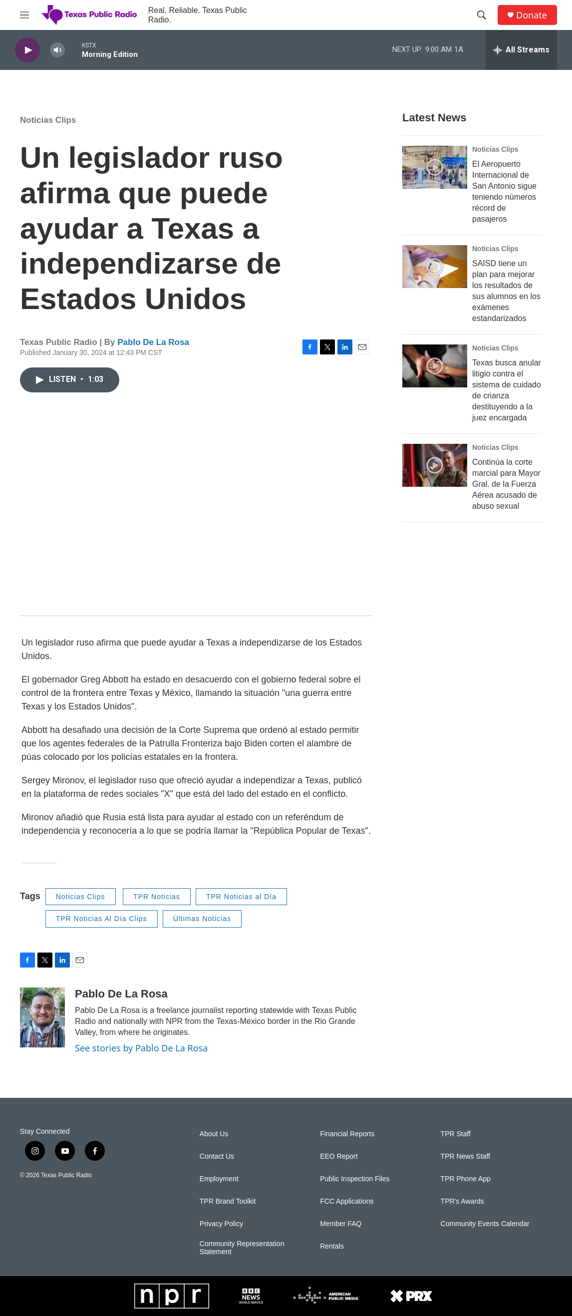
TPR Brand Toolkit (228, 1201)
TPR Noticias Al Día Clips (101, 919)
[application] (196, 506)
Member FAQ (340, 1224)
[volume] (57, 50)
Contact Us (217, 1156)
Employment (219, 1179)
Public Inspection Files (354, 1179)
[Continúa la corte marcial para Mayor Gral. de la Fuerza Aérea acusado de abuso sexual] (434, 465)
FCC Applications (346, 1201)
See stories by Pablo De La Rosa (141, 1048)
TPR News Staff (465, 1156)
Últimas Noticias (202, 919)
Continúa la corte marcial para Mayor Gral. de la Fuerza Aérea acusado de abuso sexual (506, 484)
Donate (531, 15)
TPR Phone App (466, 1179)
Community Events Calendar (485, 1224)
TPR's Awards (462, 1201)
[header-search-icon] (481, 14)
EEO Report (338, 1156)
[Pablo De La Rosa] (42, 1017)
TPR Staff (456, 1134)
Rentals (331, 1246)
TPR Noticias (156, 897)
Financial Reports (347, 1134)
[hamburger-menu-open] (24, 15)
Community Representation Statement (242, 1248)
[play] (27, 50)
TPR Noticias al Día (241, 897)
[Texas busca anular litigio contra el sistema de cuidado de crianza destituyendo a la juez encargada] (434, 365)
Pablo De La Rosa (153, 342)
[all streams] (521, 50)
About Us (214, 1134)
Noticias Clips (48, 120)
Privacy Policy (221, 1224)
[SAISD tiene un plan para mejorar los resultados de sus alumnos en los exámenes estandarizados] (434, 266)
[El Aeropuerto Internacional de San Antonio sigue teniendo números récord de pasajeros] (434, 167)
